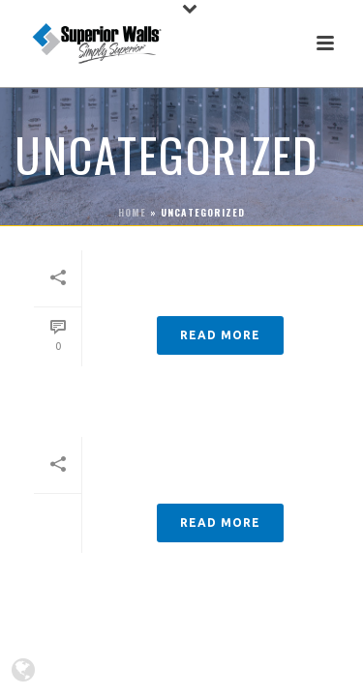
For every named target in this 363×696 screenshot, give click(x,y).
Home (132, 212)
